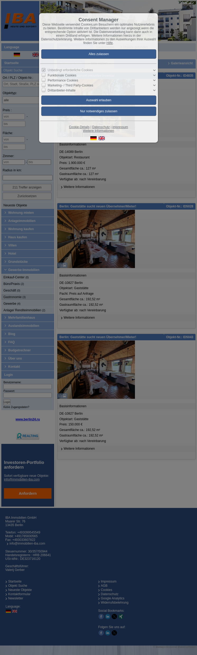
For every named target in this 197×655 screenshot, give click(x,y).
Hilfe (109, 43)
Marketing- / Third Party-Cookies (70, 85)
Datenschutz (101, 127)
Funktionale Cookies (62, 75)
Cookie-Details (79, 127)
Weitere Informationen (98, 131)
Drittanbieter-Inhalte (62, 90)
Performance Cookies (63, 80)
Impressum (120, 127)
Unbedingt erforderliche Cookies (70, 70)
